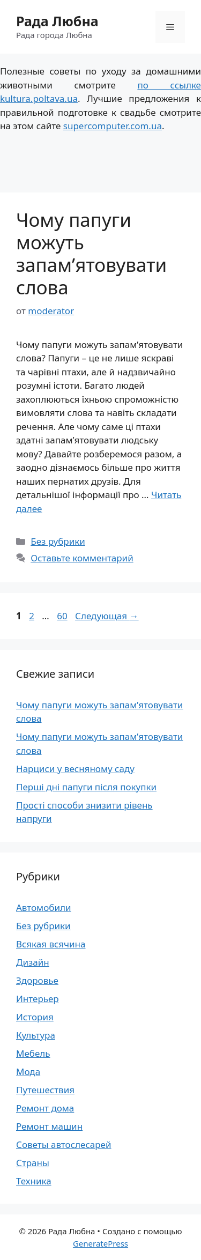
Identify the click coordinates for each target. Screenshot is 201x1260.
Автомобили (43, 907)
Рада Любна (57, 21)
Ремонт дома (45, 1108)
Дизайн (32, 962)
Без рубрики (58, 541)
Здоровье (37, 980)
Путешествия (45, 1090)
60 (63, 616)
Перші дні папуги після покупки (86, 787)
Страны (32, 1163)
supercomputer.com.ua (112, 126)
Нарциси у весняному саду (75, 768)
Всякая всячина (51, 944)
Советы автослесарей (63, 1144)
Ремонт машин (49, 1126)
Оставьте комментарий (82, 558)
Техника (33, 1181)
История (35, 1017)
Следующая (107, 616)
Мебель (33, 1053)
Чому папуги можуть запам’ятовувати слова (91, 253)
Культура (35, 1035)
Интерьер (37, 998)
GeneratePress (100, 1243)
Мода (28, 1071)
